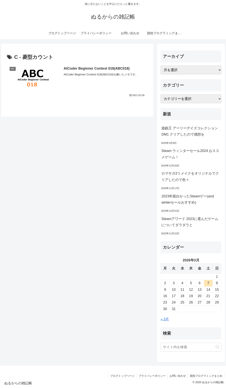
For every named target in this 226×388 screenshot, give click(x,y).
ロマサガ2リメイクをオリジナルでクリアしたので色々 (190, 176)
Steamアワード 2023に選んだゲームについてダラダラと (189, 222)
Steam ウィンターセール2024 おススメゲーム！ (190, 154)
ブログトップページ (122, 375)
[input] (191, 347)
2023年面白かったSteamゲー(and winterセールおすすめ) (187, 199)
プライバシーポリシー (152, 375)
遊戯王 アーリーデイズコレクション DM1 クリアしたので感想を (189, 131)
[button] (217, 347)
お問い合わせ (178, 375)
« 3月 (165, 319)
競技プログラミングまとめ (206, 375)
